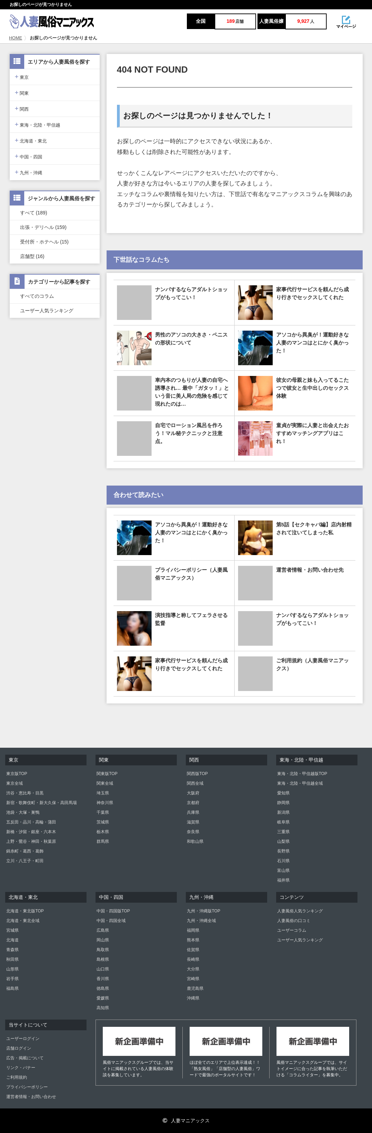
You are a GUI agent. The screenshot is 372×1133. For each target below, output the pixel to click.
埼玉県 (103, 793)
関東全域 (105, 783)
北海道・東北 (31, 140)
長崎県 (193, 959)
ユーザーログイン (22, 1038)
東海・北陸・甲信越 (38, 124)
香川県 (103, 978)
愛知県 (283, 793)
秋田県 (12, 959)
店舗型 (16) (32, 256)
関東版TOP (107, 773)
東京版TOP (16, 773)
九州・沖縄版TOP (203, 911)
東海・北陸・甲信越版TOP (302, 773)
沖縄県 (193, 998)
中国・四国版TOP (113, 911)
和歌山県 (195, 841)
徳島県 (103, 988)
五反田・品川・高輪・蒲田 (31, 822)
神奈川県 (105, 802)
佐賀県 (193, 949)
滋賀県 (193, 822)
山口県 (103, 969)
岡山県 (103, 940)
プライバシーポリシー (27, 1087)
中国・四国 (29, 156)
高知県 (103, 1007)
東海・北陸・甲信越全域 (300, 783)
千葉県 (103, 812)
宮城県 (12, 930)
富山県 (283, 870)
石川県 (283, 860)
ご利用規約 (16, 1077)
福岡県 (193, 930)
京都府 (193, 802)
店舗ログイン (18, 1048)
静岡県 (283, 802)
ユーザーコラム (291, 930)
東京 (22, 76)
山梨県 (283, 841)
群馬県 (103, 841)
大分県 (193, 969)
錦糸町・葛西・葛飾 (25, 851)
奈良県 (193, 831)
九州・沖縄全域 (201, 920)
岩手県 (12, 978)
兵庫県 (193, 812)
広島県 (103, 930)
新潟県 (283, 812)
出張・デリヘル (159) (43, 227)
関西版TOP (197, 773)
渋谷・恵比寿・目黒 (25, 793)
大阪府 (193, 793)
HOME (15, 38)
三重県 (283, 831)
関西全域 (195, 783)
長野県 (283, 851)
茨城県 (103, 822)
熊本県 (193, 940)
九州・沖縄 (29, 172)
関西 (22, 108)
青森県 (12, 949)
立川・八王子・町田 (25, 860)
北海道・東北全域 (22, 920)
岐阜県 (283, 822)
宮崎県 (193, 978)
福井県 (283, 880)
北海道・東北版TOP (25, 911)
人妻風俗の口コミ (293, 920)
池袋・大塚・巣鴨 (22, 812)
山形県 (12, 969)
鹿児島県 (195, 988)
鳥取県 (103, 949)
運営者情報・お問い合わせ (31, 1096)
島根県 (103, 959)
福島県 (12, 988)
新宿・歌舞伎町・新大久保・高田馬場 (41, 802)
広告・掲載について (25, 1058)
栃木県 (103, 831)
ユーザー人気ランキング (46, 310)
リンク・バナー (20, 1067)
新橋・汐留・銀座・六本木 (31, 831)
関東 (22, 92)
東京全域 (14, 783)
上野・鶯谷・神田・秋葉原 (31, 841)
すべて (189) (33, 212)
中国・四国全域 (111, 920)
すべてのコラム (37, 296)
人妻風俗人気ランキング (300, 911)
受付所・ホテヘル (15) (44, 242)
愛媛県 (103, 998)
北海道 (12, 940)
